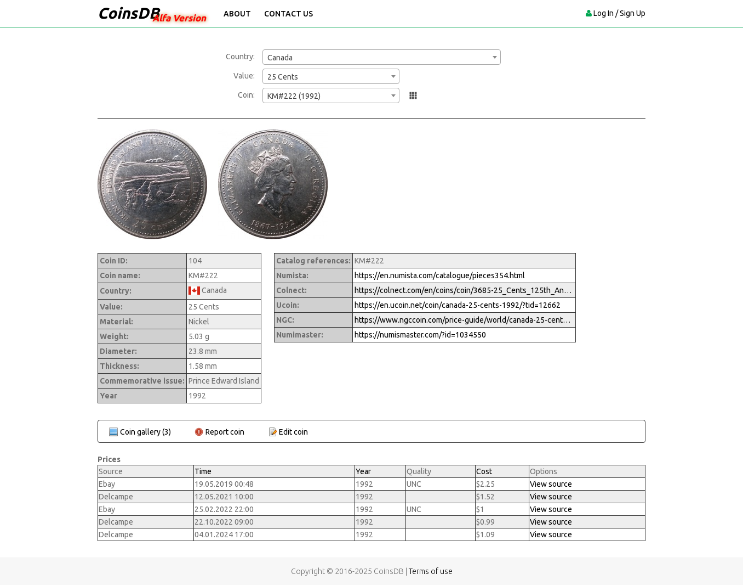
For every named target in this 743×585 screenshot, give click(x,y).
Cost (484, 471)
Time (203, 471)
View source (551, 484)
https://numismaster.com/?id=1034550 (420, 334)
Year (363, 471)
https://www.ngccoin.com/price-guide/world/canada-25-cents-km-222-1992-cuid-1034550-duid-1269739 (464, 320)
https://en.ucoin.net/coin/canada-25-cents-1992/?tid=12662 (458, 305)
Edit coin (293, 432)
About (237, 13)
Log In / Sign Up (619, 13)
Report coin (224, 432)
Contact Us (288, 13)
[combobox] (381, 57)
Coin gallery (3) (145, 432)
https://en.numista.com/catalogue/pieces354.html (440, 275)
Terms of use (431, 571)
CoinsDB (128, 12)
